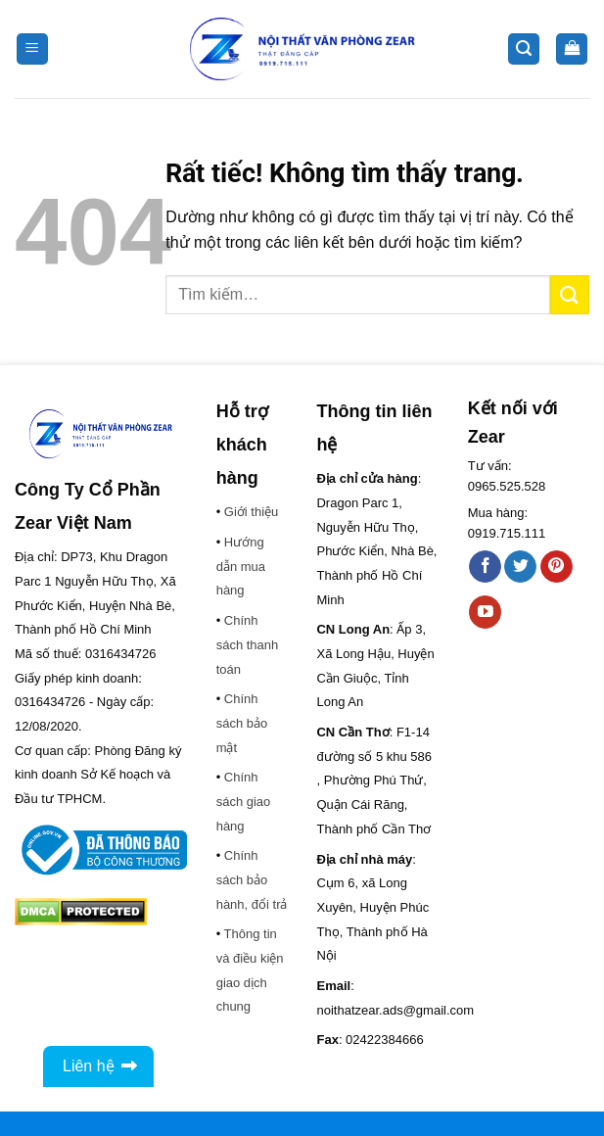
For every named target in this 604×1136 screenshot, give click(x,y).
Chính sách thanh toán (247, 644)
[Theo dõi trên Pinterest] (556, 567)
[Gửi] (569, 294)
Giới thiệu (251, 511)
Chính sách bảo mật (242, 722)
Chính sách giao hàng (243, 801)
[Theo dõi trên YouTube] (485, 612)
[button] (32, 49)
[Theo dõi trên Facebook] (485, 567)
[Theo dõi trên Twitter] (520, 567)
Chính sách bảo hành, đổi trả (252, 879)
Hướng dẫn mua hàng (240, 566)
